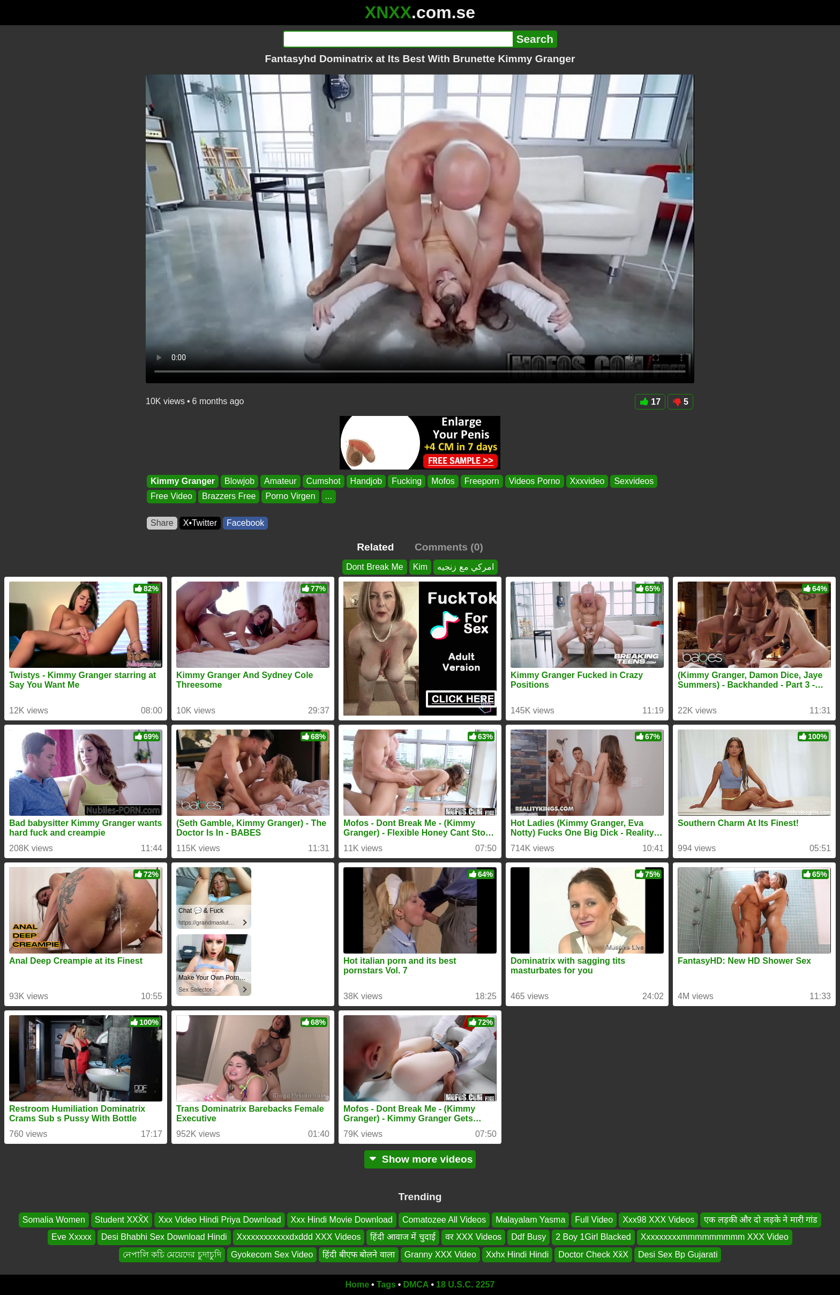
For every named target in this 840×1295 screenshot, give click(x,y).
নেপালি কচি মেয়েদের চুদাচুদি (172, 1254)
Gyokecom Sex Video (272, 1254)
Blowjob (239, 481)
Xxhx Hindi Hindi (517, 1254)
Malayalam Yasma (530, 1219)
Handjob (366, 481)
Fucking (407, 481)
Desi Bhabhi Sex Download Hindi (164, 1237)
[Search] (398, 39)
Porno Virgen (290, 496)
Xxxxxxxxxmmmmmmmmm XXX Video (715, 1237)
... (328, 496)
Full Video (594, 1219)
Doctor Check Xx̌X (593, 1254)
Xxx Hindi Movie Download (342, 1219)
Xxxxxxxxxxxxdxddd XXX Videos (299, 1237)
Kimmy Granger (183, 481)
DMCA (416, 1284)
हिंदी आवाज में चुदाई (402, 1237)
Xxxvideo (587, 481)
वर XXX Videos (473, 1237)
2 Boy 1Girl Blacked (593, 1237)
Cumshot (323, 481)
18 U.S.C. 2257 (465, 1284)
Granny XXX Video (440, 1254)
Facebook (245, 522)
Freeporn (481, 481)
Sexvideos (634, 481)
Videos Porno (534, 481)
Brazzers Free (229, 496)
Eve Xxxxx (71, 1237)
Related (375, 547)
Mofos (443, 481)
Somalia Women (53, 1219)
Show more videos (420, 1159)
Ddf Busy (528, 1237)
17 (650, 401)
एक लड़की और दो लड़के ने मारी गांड (761, 1219)
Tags (386, 1284)
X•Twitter (200, 522)
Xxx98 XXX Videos (658, 1219)
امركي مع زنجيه (465, 566)
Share (162, 522)
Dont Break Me (374, 566)
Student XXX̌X (122, 1219)
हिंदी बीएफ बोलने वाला (358, 1254)
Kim (420, 566)
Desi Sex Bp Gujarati (678, 1254)
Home (357, 1284)
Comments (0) (449, 547)
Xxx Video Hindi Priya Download (219, 1219)
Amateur (280, 481)
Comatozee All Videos (444, 1219)
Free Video (171, 496)
